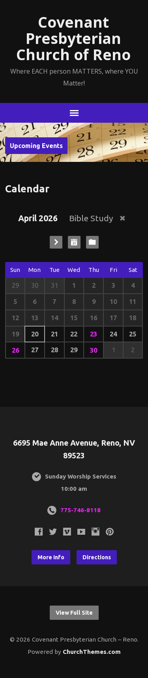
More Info (50, 557)
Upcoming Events (36, 145)
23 (93, 334)
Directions (96, 557)
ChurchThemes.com (92, 651)
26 (15, 350)
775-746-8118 (80, 510)
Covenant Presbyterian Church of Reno (73, 38)
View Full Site (74, 613)
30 (93, 350)
